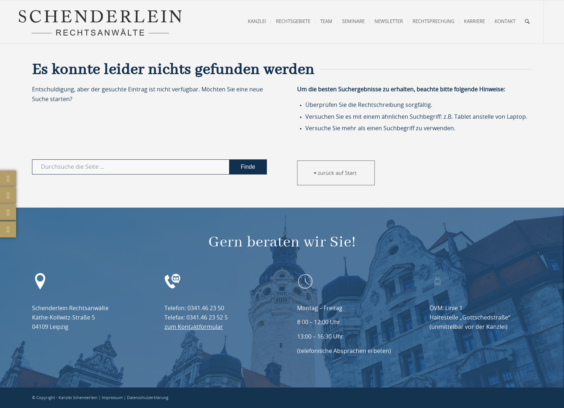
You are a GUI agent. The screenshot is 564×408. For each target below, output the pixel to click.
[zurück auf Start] (336, 172)
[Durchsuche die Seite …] (149, 167)
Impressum (112, 398)
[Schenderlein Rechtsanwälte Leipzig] (100, 22)
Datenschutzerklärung (147, 398)
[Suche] (527, 22)
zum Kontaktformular (193, 327)
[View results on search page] (248, 167)
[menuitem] (257, 22)
